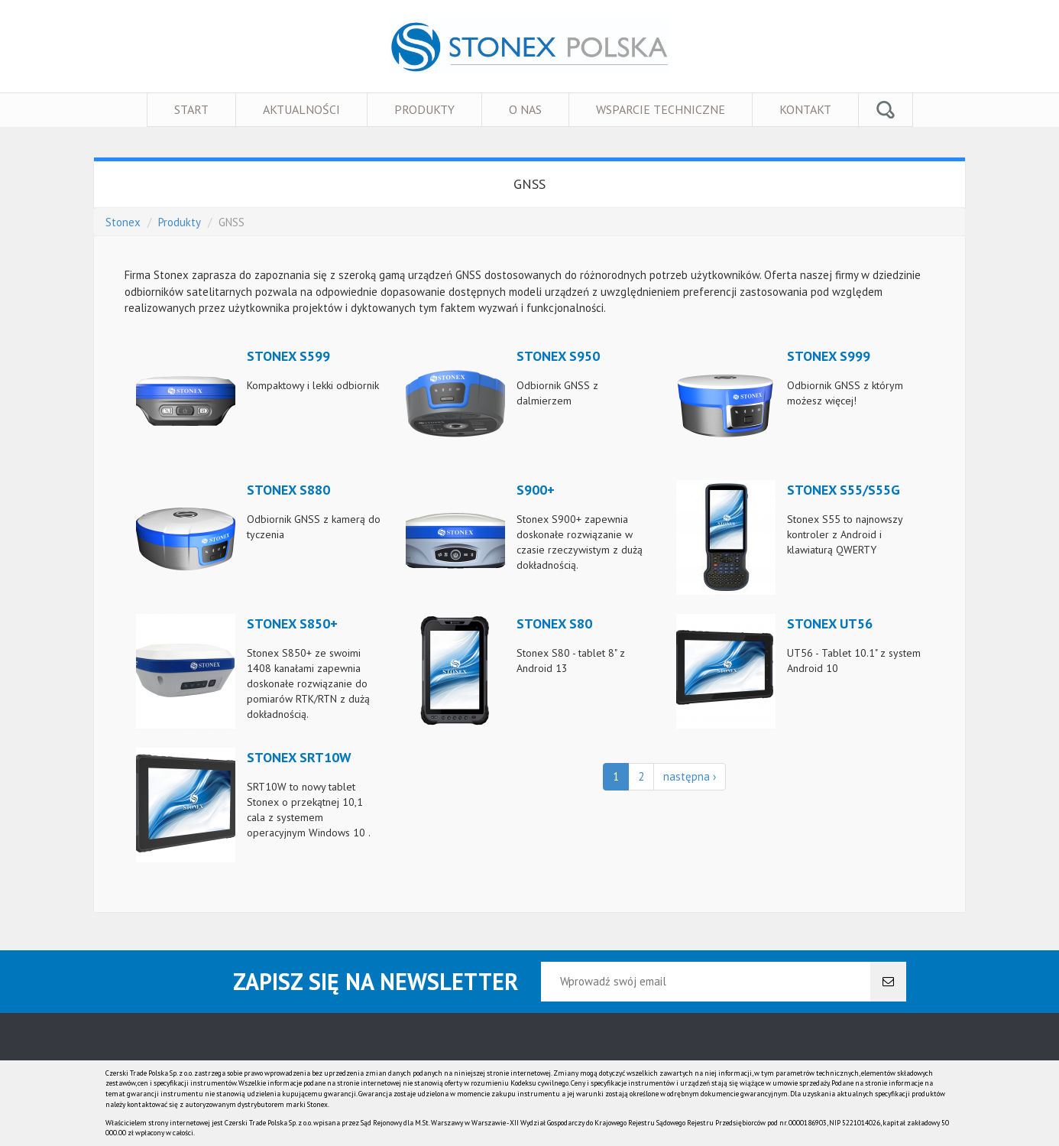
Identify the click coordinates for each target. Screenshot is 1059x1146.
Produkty (424, 109)
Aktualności (301, 109)
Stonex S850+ (292, 623)
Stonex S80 (554, 623)
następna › (689, 776)
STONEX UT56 (830, 623)
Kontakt (805, 109)
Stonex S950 (558, 356)
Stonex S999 (828, 356)
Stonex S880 (288, 489)
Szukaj (885, 110)
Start (191, 109)
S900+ (536, 489)
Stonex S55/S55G (843, 489)
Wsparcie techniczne (660, 109)
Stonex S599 (288, 356)
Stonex (123, 222)
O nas (525, 109)
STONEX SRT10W (299, 757)
